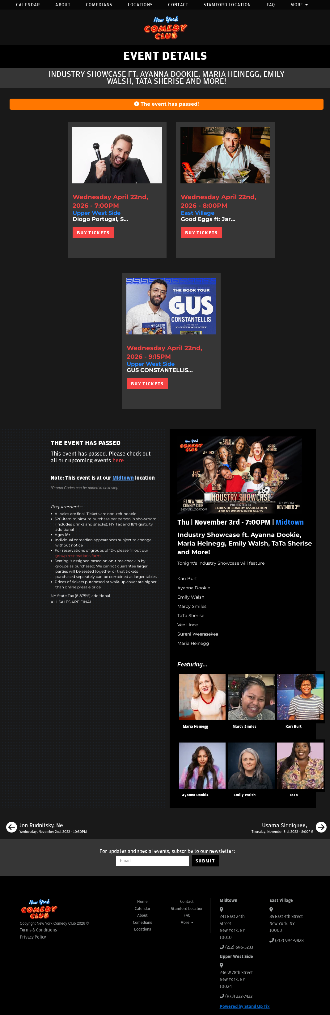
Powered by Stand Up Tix (245, 1006)
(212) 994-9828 (289, 940)
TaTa (293, 795)
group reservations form (78, 555)
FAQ (271, 4)
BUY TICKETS (93, 232)
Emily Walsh (245, 795)
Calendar (28, 4)
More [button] (299, 4)
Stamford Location (227, 4)
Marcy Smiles (244, 726)
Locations (140, 4)
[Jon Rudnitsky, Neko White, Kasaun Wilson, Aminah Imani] (46, 828)
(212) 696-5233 (239, 947)
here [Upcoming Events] (118, 460)
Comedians (99, 4)
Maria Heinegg (195, 726)
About (62, 4)
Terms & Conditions (38, 930)
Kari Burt (294, 726)
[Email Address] (152, 861)
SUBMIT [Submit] (205, 861)
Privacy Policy (33, 937)
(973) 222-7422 (238, 996)
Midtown (123, 478)
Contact (178, 4)
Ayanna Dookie (195, 795)
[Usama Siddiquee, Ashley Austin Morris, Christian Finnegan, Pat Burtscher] (289, 828)
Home (142, 901)
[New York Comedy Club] (165, 27)
